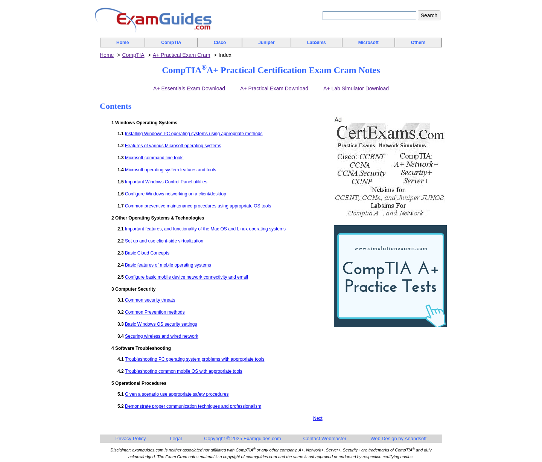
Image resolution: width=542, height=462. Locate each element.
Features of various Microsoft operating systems (173, 145)
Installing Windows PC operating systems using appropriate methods (194, 133)
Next (318, 418)
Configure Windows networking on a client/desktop (175, 194)
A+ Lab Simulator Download (356, 88)
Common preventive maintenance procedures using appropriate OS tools (198, 206)
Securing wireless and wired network (161, 336)
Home (122, 42)
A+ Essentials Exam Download (189, 88)
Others (418, 42)
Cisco (220, 42)
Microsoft (368, 42)
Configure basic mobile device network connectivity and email (186, 277)
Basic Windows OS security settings (161, 324)
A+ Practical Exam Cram (181, 55)
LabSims (316, 42)
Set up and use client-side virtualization (164, 241)
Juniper (266, 42)
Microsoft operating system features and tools (170, 169)
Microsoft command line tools (154, 157)
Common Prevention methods (155, 312)
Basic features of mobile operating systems (168, 265)
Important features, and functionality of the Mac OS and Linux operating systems (205, 229)
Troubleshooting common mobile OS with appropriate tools (183, 371)
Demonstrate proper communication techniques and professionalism (193, 406)
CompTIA (171, 42)
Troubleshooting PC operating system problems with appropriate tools (194, 359)
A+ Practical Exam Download (274, 88)
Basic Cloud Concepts (147, 253)
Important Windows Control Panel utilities (166, 181)
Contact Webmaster (325, 438)
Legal (176, 438)
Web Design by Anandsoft (398, 438)
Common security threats (150, 300)
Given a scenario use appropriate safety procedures (177, 394)
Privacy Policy (131, 438)
